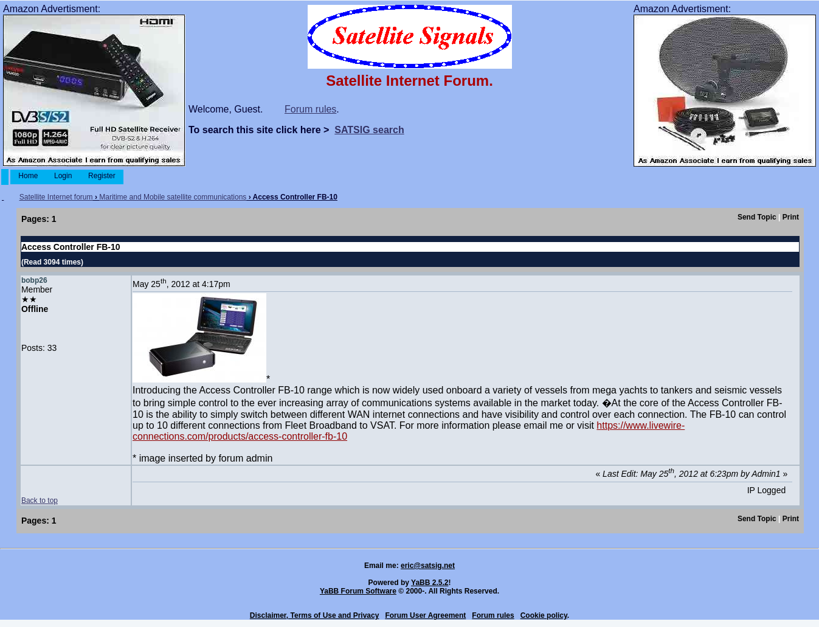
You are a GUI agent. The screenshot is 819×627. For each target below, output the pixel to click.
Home (28, 175)
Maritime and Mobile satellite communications (172, 197)
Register (101, 175)
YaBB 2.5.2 (429, 582)
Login (63, 175)
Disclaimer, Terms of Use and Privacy (314, 615)
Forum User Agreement (425, 615)
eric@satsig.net (428, 565)
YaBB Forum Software (358, 591)
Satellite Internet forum (56, 197)
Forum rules (310, 109)
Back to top (39, 500)
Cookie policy (543, 615)
